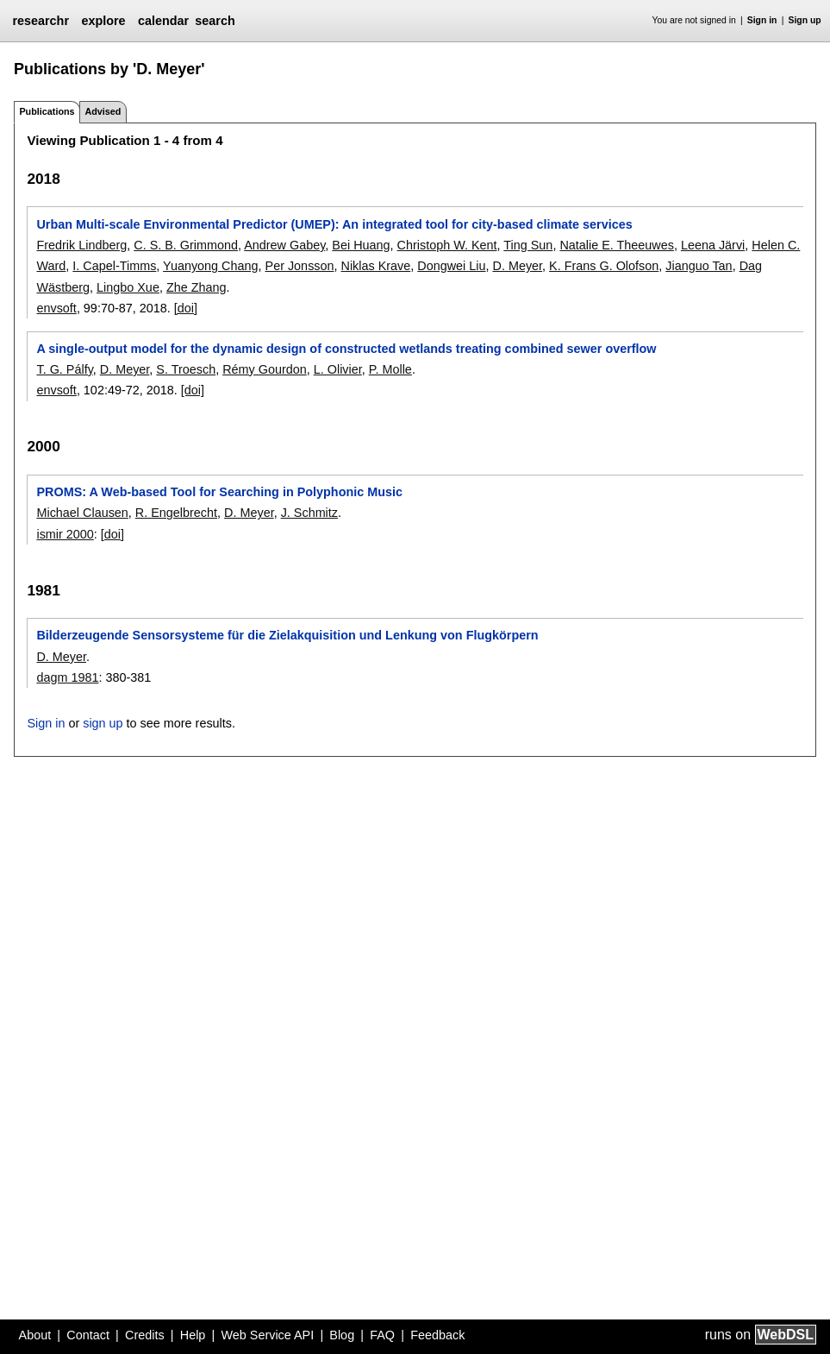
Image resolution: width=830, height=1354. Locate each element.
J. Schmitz (309, 513)
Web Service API (267, 1335)
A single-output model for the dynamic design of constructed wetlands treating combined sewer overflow (346, 349)
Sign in (762, 20)
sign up (102, 723)
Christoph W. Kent (447, 245)
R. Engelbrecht (176, 513)
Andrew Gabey (284, 245)
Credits (145, 1335)
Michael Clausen (82, 513)
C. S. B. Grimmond (186, 245)
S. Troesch (185, 369)
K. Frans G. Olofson (603, 266)
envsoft (56, 308)
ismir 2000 (64, 534)
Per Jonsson (299, 266)
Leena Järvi (713, 245)
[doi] (185, 308)
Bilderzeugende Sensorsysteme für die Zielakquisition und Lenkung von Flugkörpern (287, 635)
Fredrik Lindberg (81, 245)
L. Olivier (338, 369)
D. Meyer (518, 266)
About (35, 1335)
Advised (102, 111)
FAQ (382, 1335)
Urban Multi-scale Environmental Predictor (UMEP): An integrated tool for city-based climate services (334, 224)
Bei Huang (361, 245)
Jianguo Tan (698, 266)
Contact (87, 1335)
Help (193, 1335)
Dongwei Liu (451, 266)
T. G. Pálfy (64, 369)
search (214, 21)
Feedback (437, 1335)
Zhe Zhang (196, 287)
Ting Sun (527, 245)
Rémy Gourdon (264, 369)
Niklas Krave (376, 266)
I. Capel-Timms (114, 266)
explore (103, 21)
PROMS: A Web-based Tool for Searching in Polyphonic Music (219, 492)
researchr (40, 21)
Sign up (805, 20)
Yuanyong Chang (210, 266)
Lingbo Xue (128, 287)
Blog (341, 1335)
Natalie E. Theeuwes (616, 245)
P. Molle (390, 369)
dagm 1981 (67, 677)
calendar (163, 21)
